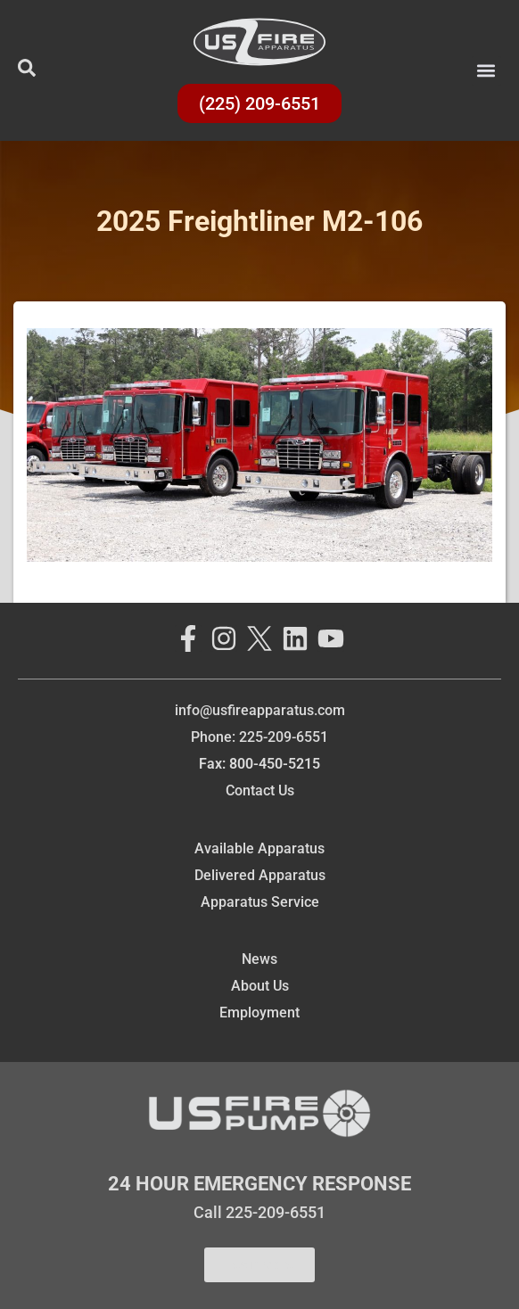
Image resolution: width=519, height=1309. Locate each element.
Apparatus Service (260, 901)
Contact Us (260, 790)
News (259, 959)
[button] (486, 71)
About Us (260, 985)
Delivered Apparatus (259, 875)
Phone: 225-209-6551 (259, 737)
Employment (259, 1012)
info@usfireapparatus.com (260, 710)
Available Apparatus (259, 848)
